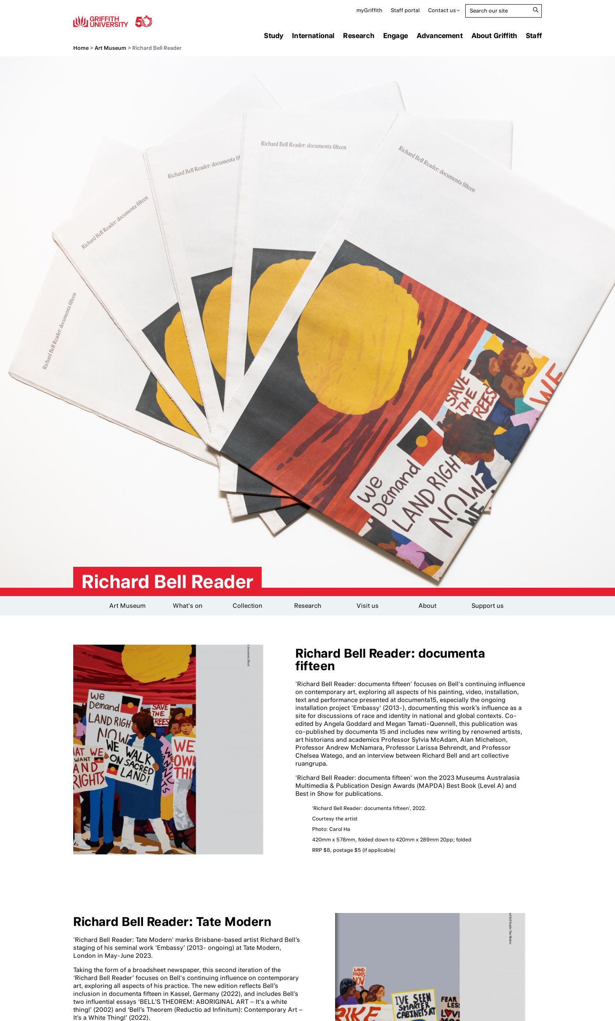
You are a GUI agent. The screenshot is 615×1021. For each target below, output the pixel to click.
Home (81, 48)
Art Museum (110, 48)
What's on (187, 606)
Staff (534, 35)
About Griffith (494, 35)
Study (273, 35)
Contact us (442, 10)
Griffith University (112, 21)
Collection (247, 606)
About (427, 606)
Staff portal (405, 10)
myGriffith (369, 10)
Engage (395, 35)
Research (358, 35)
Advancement (440, 35)
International (313, 35)
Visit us (367, 606)
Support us (488, 606)
